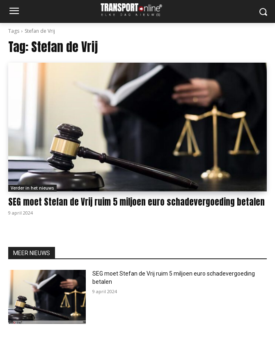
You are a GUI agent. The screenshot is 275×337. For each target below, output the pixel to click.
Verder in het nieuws (32, 188)
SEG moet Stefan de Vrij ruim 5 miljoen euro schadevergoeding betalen (136, 201)
